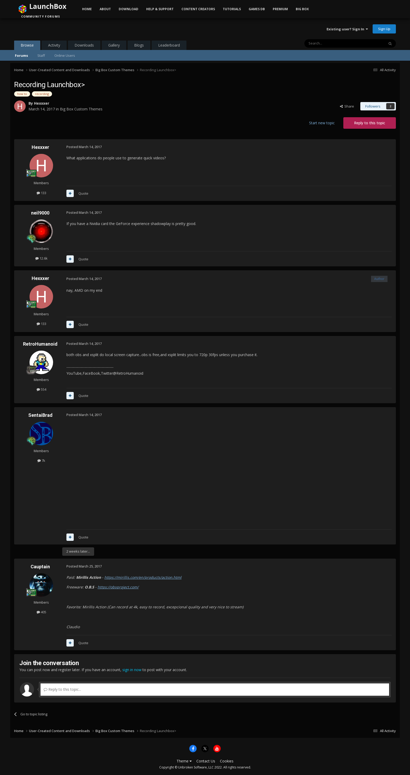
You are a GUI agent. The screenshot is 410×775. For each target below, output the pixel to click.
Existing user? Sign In (347, 29)
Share (347, 106)
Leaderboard (169, 45)
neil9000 (40, 213)
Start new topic (322, 122)
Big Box (302, 9)
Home (87, 9)
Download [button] (128, 9)
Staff (41, 55)
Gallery (114, 45)
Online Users (64, 55)
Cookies (227, 761)
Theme (184, 761)
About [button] (105, 9)
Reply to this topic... (62, 689)
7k (41, 460)
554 (41, 389)
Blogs (139, 45)
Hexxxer (41, 103)
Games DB (257, 9)
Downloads (84, 45)
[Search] (331, 43)
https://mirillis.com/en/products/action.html (142, 577)
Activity (54, 45)
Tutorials (232, 9)
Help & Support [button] (160, 9)
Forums (21, 55)
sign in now (131, 669)
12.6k (41, 258)
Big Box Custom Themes (81, 108)
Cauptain (40, 566)
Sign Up (384, 28)
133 (41, 192)
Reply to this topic (369, 122)
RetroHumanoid (40, 344)
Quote (83, 193)
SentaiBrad (40, 415)
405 (41, 612)
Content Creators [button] (198, 9)
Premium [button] (280, 9)
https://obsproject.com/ (118, 587)
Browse (27, 46)
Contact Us (205, 761)
